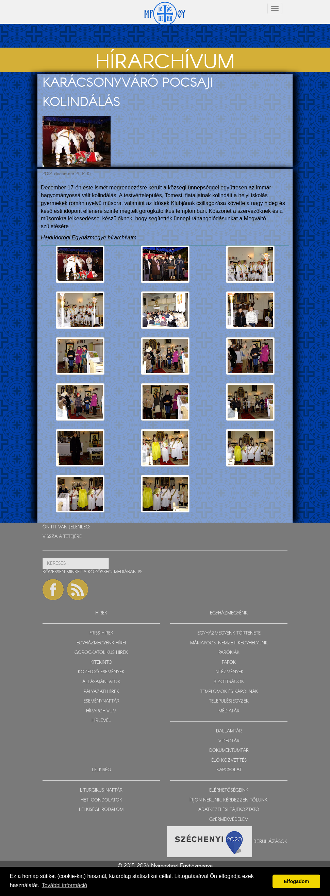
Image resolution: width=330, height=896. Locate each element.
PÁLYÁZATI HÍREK (101, 692)
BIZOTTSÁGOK (229, 682)
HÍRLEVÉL (101, 720)
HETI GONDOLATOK (101, 800)
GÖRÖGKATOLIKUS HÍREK (101, 652)
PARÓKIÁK (229, 652)
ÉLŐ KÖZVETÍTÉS (229, 760)
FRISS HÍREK (101, 633)
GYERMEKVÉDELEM (228, 819)
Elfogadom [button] (296, 881)
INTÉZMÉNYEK (229, 672)
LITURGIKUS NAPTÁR (101, 790)
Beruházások (270, 841)
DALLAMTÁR (229, 731)
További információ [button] (64, 885)
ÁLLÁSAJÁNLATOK (101, 682)
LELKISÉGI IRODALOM (101, 810)
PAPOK (229, 662)
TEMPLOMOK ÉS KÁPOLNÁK (229, 692)
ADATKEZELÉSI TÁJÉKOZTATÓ (228, 810)
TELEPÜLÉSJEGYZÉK (229, 701)
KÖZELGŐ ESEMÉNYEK (101, 672)
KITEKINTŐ (101, 662)
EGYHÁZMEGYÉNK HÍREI (101, 643)
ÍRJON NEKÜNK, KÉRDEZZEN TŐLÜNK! (228, 800)
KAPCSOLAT (229, 770)
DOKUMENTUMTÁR (229, 750)
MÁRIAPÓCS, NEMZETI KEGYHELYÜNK (229, 643)
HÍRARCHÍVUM (101, 711)
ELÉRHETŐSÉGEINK (228, 790)
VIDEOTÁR (229, 741)
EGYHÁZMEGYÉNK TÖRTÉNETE (229, 633)
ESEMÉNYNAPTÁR (101, 701)
